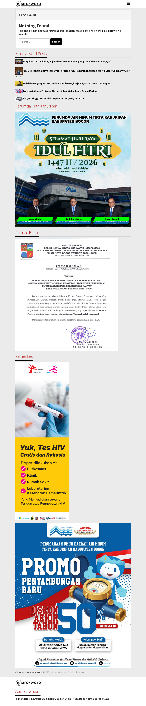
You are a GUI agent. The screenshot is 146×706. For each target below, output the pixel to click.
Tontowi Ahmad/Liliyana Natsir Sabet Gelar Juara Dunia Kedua (60, 91)
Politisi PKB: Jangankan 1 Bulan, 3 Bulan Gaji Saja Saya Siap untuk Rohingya (66, 83)
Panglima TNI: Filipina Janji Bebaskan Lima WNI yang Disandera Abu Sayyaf (67, 61)
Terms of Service (76, 672)
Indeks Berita (58, 672)
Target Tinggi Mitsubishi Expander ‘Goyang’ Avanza (53, 98)
